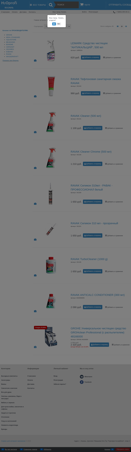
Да (54, 24)
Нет (58, 24)
